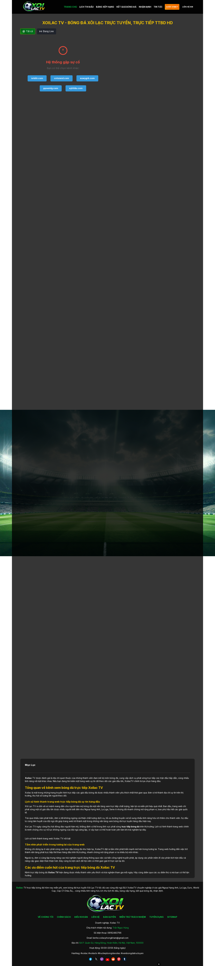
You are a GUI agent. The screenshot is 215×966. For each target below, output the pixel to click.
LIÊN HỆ (95, 917)
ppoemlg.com (50, 88)
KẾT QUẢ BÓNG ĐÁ (126, 7)
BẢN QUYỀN (109, 917)
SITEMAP (172, 917)
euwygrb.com (87, 78)
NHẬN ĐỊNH (145, 7)
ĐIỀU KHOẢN (81, 917)
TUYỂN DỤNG (156, 917)
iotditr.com (37, 78)
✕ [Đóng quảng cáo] (159, 964)
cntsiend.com (61, 78)
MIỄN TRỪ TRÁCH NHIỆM (132, 917)
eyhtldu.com (76, 88)
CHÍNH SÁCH (64, 917)
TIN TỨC (158, 7)
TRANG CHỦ (70, 7)
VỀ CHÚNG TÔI (45, 917)
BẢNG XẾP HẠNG (105, 7)
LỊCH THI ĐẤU (86, 7)
